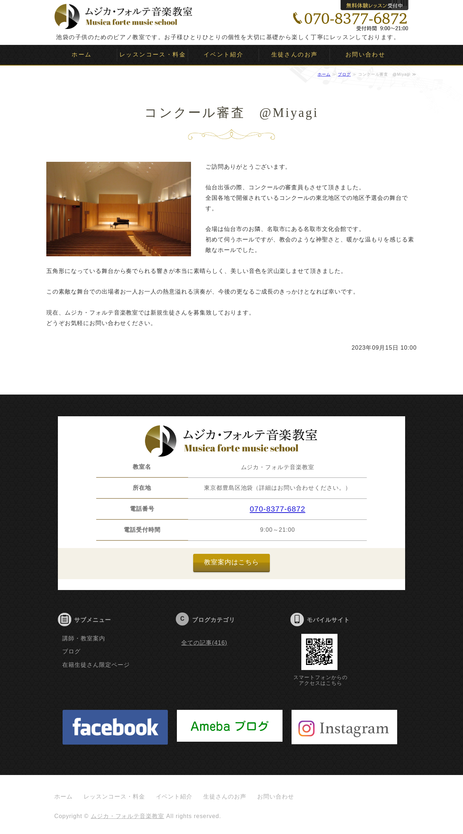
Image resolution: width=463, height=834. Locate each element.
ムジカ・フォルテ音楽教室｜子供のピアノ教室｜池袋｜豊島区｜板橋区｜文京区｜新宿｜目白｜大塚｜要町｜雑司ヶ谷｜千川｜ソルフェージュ (123, 14)
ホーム (82, 54)
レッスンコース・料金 (152, 54)
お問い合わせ (365, 54)
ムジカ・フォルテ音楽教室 (128, 816)
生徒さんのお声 (294, 54)
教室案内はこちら (231, 562)
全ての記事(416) (204, 643)
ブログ (344, 74)
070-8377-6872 (278, 509)
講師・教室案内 (83, 638)
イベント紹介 (223, 54)
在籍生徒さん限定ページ (96, 665)
